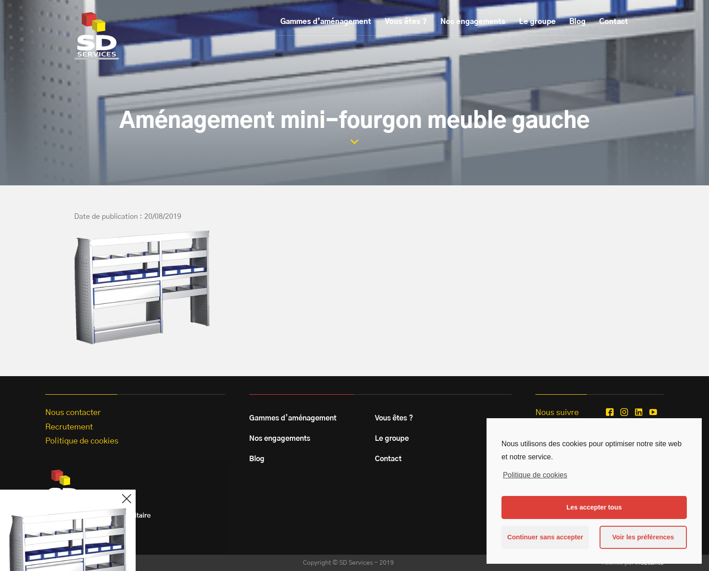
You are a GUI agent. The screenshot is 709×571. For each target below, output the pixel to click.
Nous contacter (73, 413)
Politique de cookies (535, 475)
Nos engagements (473, 21)
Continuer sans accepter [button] (545, 537)
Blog (577, 21)
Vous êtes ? (406, 21)
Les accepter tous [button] (594, 507)
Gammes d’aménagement (325, 21)
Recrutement (69, 427)
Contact (613, 21)
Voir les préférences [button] (643, 537)
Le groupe (537, 21)
